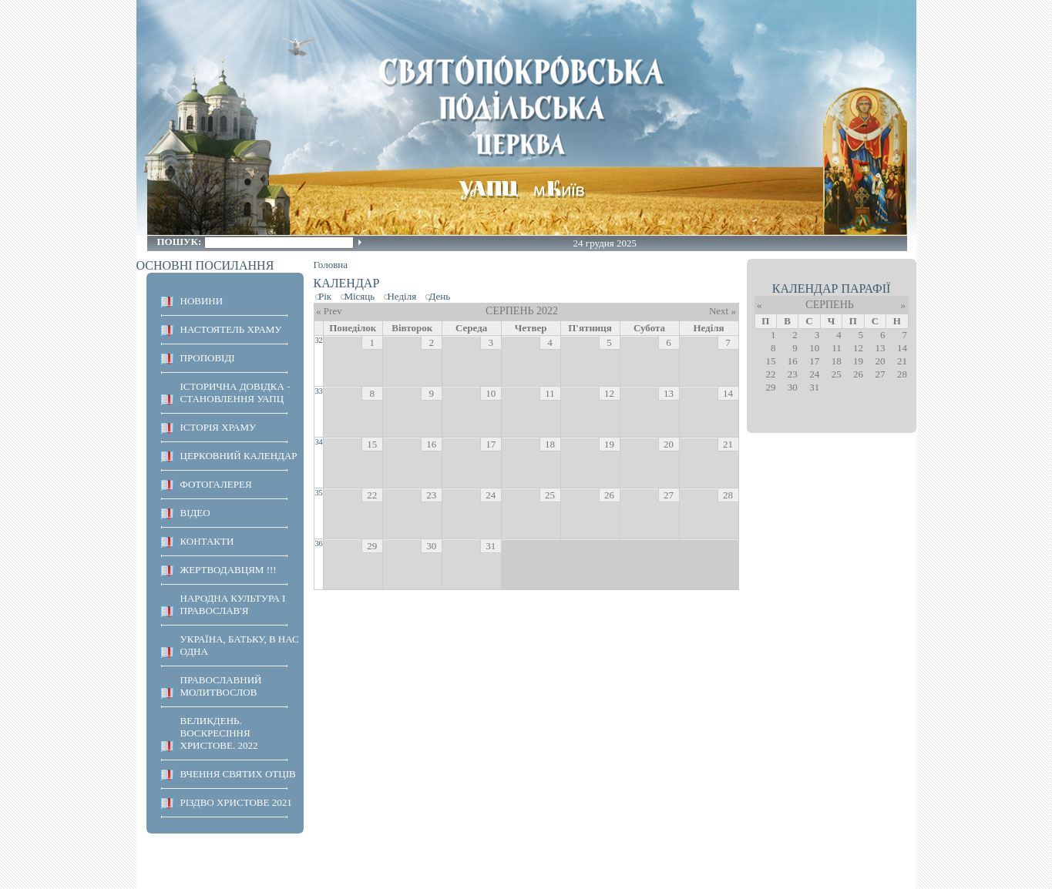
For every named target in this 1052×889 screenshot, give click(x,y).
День (439, 296)
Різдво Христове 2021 (236, 802)
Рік (324, 296)
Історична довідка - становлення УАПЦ (235, 392)
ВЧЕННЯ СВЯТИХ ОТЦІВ (238, 774)
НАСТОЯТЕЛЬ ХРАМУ (231, 329)
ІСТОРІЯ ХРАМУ (218, 427)
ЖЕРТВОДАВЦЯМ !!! (228, 569)
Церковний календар (238, 455)
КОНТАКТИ (207, 541)
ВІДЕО (195, 512)
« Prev (329, 311)
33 (318, 391)
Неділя (401, 296)
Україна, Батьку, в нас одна (239, 645)
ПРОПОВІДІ (207, 358)
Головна (331, 264)
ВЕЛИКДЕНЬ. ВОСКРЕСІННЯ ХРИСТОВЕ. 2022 (219, 733)
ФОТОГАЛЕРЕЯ (216, 484)
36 (318, 543)
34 (318, 442)
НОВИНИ (202, 301)
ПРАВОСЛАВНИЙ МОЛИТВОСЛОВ (221, 686)
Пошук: (180, 241)
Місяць (359, 296)
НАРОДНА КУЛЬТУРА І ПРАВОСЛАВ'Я (233, 604)
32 (318, 340)
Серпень (829, 304)
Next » (722, 311)
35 (318, 492)
